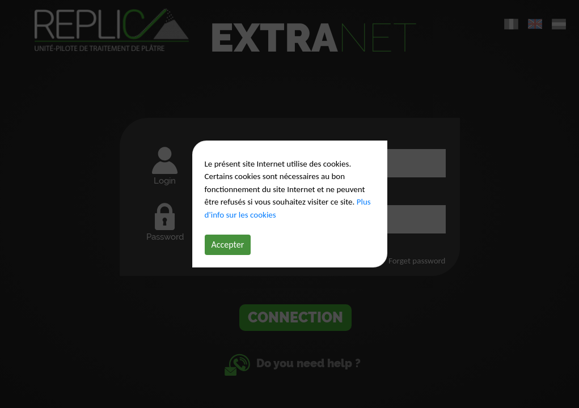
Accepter (228, 244)
